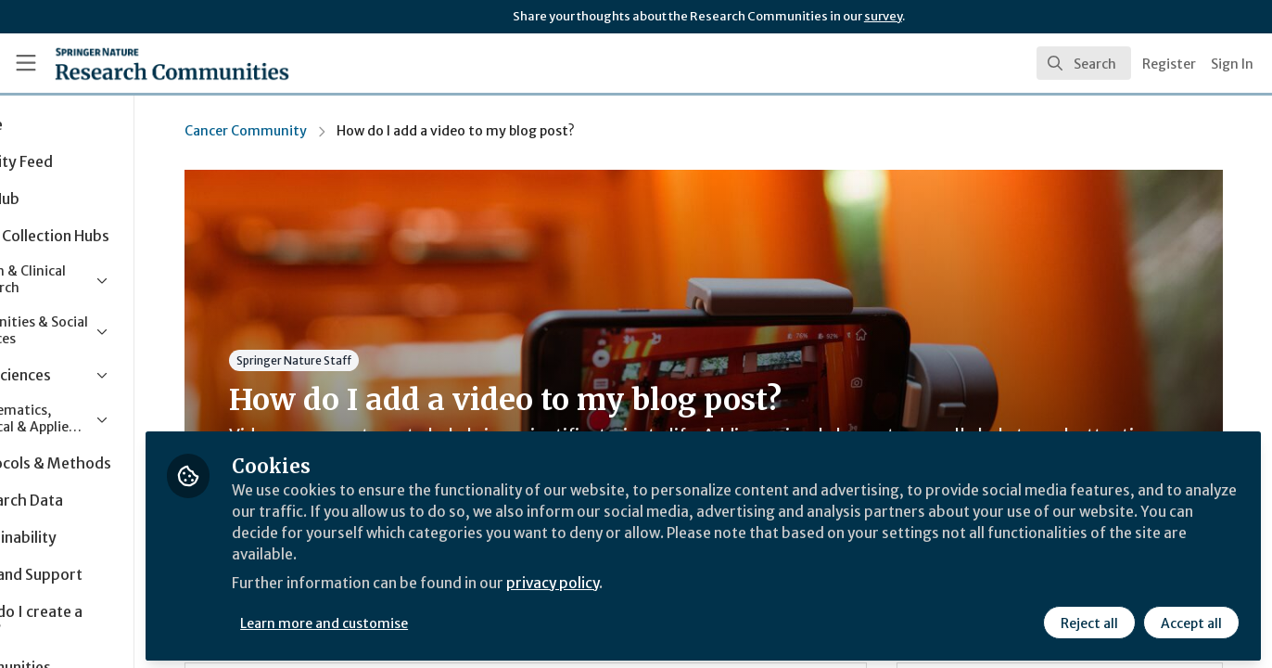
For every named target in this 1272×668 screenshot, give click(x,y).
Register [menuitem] (1169, 64)
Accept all (1190, 618)
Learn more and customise (428, 618)
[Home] (146, 63)
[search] (1084, 63)
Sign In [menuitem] (1232, 64)
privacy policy (660, 582)
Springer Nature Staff (361, 360)
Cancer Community (313, 130)
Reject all (1088, 618)
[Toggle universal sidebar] (26, 63)
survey (883, 16)
